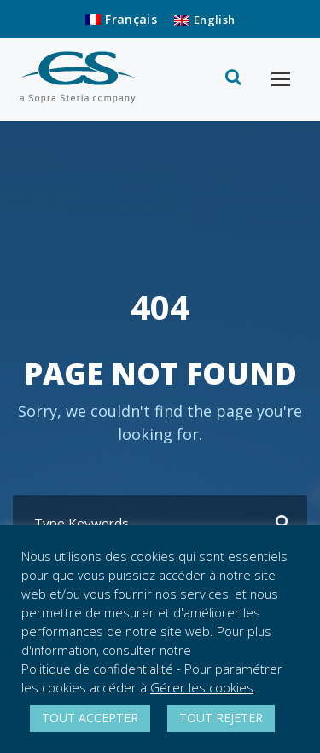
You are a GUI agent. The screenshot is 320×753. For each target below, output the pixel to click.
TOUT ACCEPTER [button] (90, 718)
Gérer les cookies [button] (201, 687)
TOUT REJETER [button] (221, 718)
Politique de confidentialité (97, 668)
